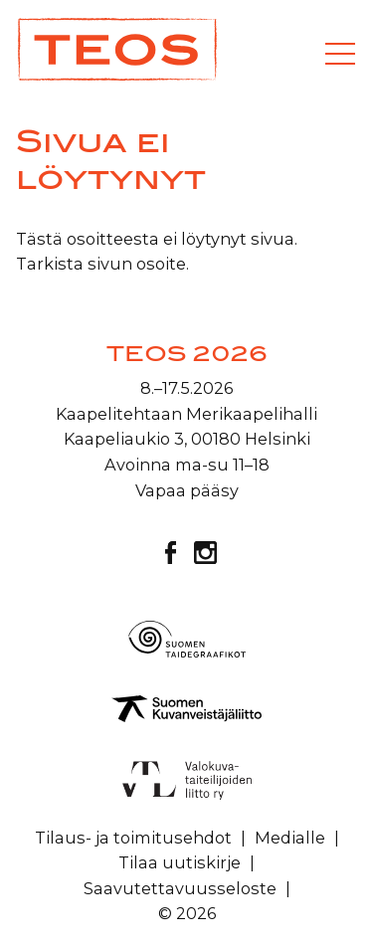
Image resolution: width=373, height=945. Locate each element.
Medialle (290, 838)
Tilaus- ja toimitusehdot (133, 838)
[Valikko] (340, 54)
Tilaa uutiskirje (179, 862)
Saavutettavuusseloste (180, 888)
